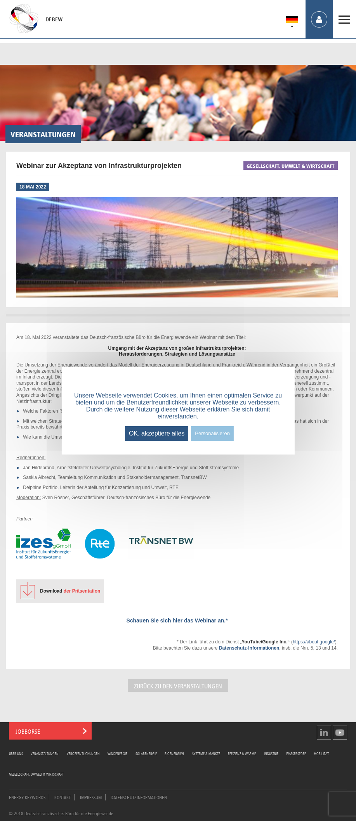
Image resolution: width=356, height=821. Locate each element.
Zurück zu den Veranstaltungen (178, 685)
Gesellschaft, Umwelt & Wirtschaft (36, 774)
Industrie (271, 753)
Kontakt (62, 797)
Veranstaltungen (45, 753)
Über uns (16, 753)
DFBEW (54, 19)
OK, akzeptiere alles (156, 433)
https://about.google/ (314, 642)
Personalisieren (212, 433)
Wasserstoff (296, 753)
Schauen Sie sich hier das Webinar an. (176, 620)
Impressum (91, 797)
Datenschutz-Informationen (249, 648)
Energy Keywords (27, 797)
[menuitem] (292, 20)
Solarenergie (146, 753)
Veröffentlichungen (83, 753)
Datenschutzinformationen (139, 797)
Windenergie (117, 753)
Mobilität (321, 753)
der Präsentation (70, 591)
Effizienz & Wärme (242, 753)
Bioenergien (174, 753)
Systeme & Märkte (206, 753)
